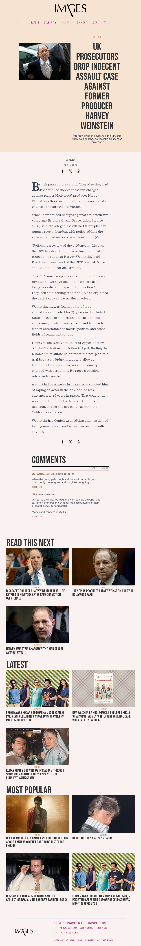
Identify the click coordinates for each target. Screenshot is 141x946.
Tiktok (103, 923)
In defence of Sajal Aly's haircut (93, 838)
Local (95, 22)
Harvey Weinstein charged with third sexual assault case (35, 651)
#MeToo (94, 318)
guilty (75, 306)
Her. (106, 22)
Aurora (80, 940)
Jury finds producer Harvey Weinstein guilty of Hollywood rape (102, 593)
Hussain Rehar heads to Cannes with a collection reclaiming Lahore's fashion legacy (36, 898)
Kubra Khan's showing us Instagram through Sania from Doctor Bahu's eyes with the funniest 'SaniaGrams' (35, 774)
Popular (104, 468)
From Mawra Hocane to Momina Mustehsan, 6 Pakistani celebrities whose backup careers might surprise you (35, 716)
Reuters (72, 160)
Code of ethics (86, 928)
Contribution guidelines (67, 932)
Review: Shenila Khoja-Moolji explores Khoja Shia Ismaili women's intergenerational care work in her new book (101, 716)
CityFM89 (70, 940)
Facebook (71, 923)
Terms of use (101, 928)
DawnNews (90, 940)
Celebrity (50, 22)
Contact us (59, 923)
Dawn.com (58, 940)
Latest (35, 22)
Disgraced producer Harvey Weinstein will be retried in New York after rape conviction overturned (35, 595)
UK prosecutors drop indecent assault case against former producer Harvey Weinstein (97, 86)
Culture (66, 22)
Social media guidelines (66, 928)
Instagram (93, 923)
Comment (81, 22)
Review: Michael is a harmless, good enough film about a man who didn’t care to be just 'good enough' (37, 842)
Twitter (82, 923)
